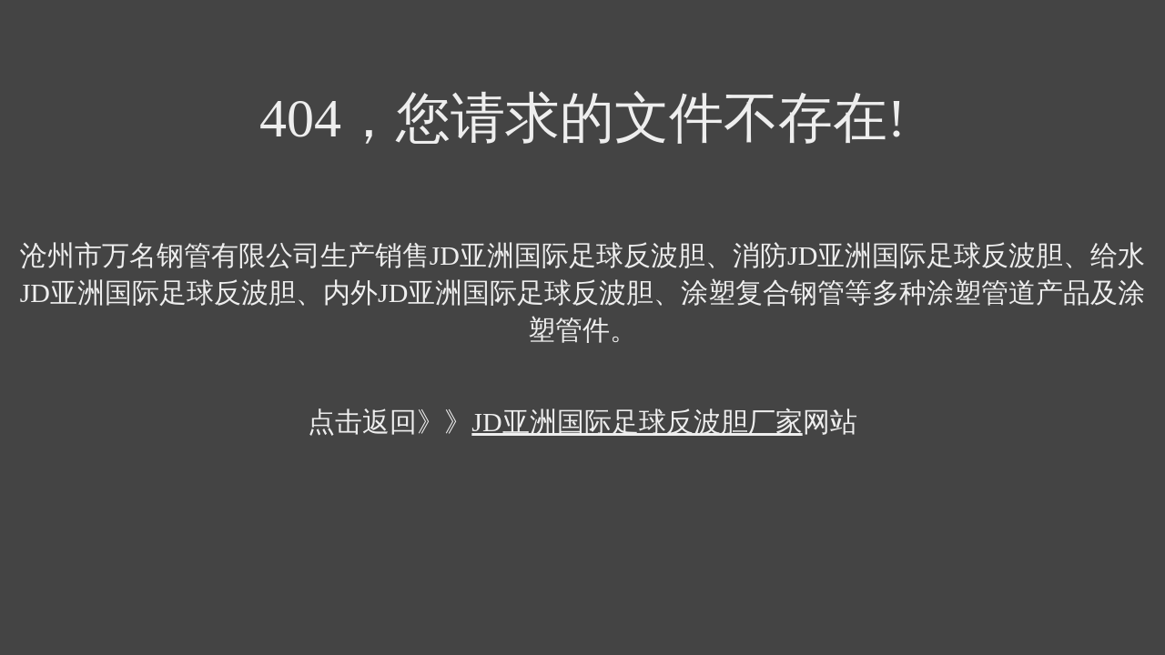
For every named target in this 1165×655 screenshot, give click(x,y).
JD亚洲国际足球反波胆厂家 (636, 422)
